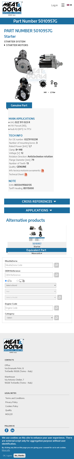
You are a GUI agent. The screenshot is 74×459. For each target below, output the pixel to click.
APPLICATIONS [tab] (39, 210)
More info (6, 452)
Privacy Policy (11, 402)
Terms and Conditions (15, 398)
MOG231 (8, 414)
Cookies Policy (11, 406)
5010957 (37, 243)
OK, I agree (7, 457)
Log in (54, 5)
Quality (8, 410)
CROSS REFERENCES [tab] (39, 201)
